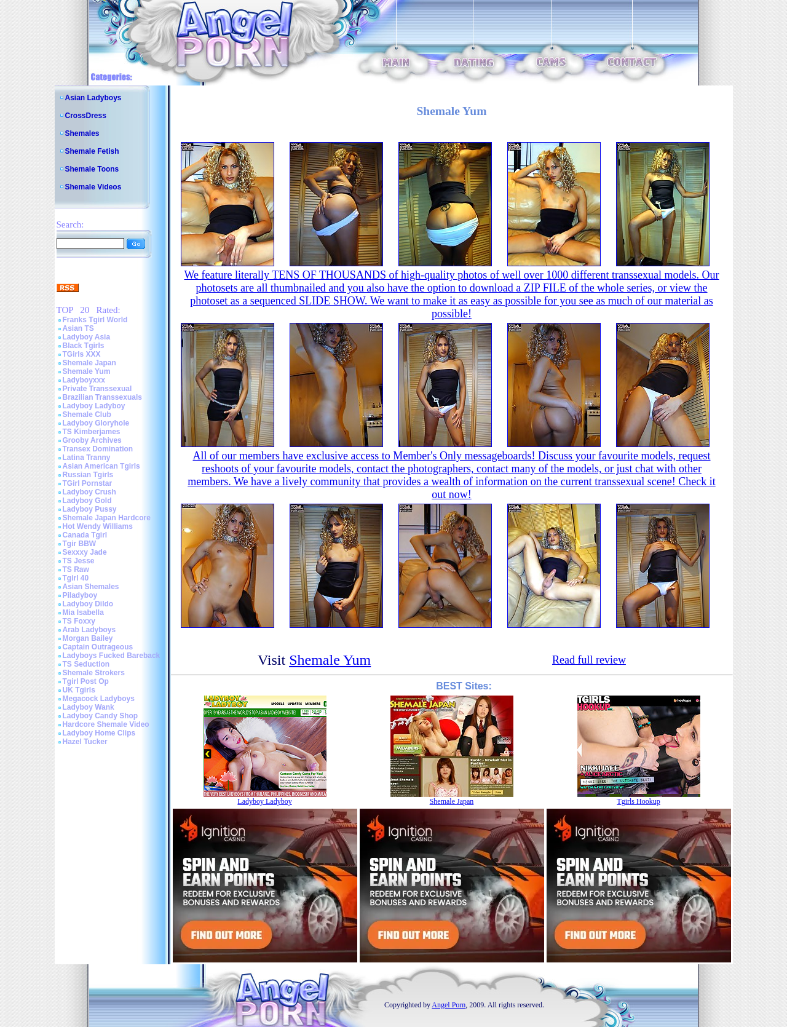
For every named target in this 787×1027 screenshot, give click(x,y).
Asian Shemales (91, 586)
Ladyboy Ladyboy (94, 406)
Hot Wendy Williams (98, 526)
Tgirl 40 (76, 578)
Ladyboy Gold (87, 500)
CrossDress (85, 115)
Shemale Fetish (92, 151)
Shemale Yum (87, 371)
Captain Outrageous (98, 647)
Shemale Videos (93, 187)
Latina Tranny (87, 457)
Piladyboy (80, 595)
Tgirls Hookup (638, 801)
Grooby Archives (92, 440)
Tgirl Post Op (86, 681)
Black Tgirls (84, 345)
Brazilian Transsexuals (102, 397)
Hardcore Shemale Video (106, 724)
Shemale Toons (92, 169)
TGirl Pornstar (88, 483)
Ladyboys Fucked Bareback (111, 655)
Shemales (82, 133)
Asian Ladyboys (93, 97)
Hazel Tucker (85, 741)
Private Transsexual (97, 388)
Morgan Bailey (88, 638)
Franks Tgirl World (95, 319)
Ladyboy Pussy (90, 509)
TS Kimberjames (92, 431)
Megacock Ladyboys (99, 698)
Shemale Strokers (94, 672)
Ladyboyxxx (84, 380)
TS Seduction (86, 664)
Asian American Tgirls (101, 466)
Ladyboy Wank (88, 707)
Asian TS (78, 328)
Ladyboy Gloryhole (96, 423)
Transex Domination (98, 449)
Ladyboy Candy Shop (100, 716)
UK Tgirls (79, 690)
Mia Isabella (83, 612)
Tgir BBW (80, 543)
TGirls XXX (82, 354)
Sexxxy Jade (85, 552)
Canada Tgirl (85, 535)
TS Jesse (79, 561)
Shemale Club (87, 414)
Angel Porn (448, 1005)
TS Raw (76, 569)
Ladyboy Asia (87, 337)
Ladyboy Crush (89, 492)
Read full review (589, 660)
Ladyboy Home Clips (99, 733)
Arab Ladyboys (89, 629)
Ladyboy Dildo (88, 604)
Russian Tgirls (88, 474)
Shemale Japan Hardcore (107, 518)
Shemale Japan (89, 363)
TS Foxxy (79, 621)
